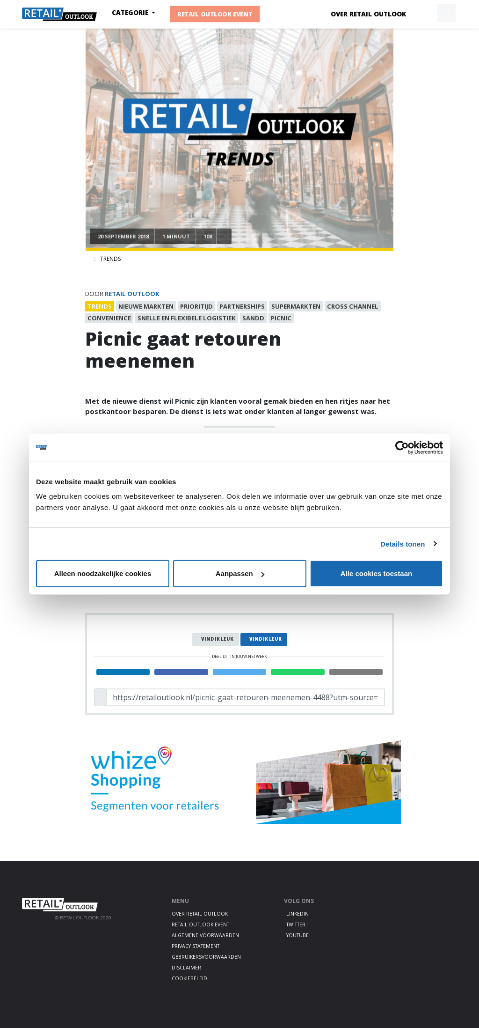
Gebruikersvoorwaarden (206, 957)
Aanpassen (240, 573)
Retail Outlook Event (214, 14)
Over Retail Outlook (368, 14)
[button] (424, 13)
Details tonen (402, 543)
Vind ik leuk (217, 639)
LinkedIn (297, 913)
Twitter (295, 924)
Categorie (131, 12)
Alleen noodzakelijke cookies (103, 573)
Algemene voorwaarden (205, 935)
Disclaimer (186, 967)
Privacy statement (195, 946)
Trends (110, 259)
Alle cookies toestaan (376, 573)
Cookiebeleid (189, 978)
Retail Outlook (132, 293)
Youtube (297, 935)
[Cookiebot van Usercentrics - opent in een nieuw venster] (402, 447)
